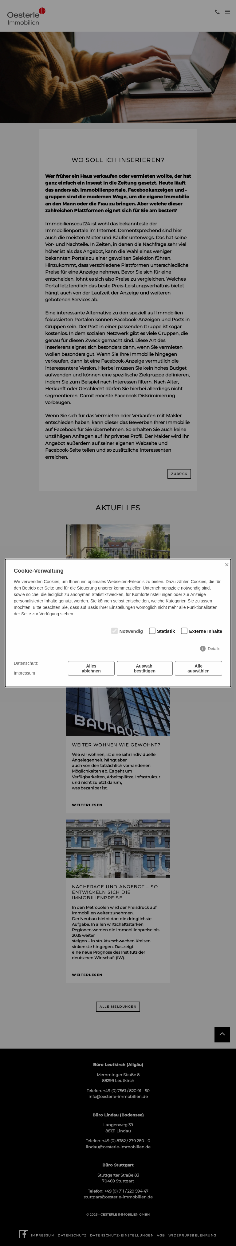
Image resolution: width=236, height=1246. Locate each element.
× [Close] (227, 564)
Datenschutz (26, 663)
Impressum (24, 673)
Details (214, 648)
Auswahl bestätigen (144, 668)
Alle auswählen (198, 668)
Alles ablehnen (91, 668)
